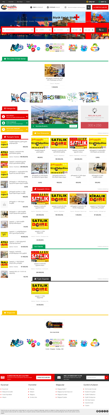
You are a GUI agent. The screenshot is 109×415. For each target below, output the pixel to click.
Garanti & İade (89, 380)
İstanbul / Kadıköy (13, 266)
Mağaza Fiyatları (62, 374)
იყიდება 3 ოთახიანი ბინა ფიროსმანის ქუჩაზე (59, 151)
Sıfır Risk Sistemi (90, 377)
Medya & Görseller (7, 369)
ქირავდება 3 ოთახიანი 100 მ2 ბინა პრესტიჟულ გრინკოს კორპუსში (54, 79)
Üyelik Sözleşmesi (90, 374)
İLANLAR (53, 7)
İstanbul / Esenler (13, 246)
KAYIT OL (102, 2)
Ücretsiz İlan (33, 374)
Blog (4, 1)
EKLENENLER (36, 7)
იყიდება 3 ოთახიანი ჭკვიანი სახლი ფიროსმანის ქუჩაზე (78, 151)
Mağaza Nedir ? (61, 366)
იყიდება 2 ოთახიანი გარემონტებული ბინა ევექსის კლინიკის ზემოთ (18, 253)
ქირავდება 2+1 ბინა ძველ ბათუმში (78, 176)
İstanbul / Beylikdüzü (14, 156)
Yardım (28, 1)
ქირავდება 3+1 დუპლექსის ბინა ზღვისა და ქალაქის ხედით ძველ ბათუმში (18, 173)
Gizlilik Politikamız (90, 372)
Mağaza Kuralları (62, 372)
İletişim (4, 374)
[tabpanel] (55, 76)
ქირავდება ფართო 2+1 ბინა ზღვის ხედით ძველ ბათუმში (59, 176)
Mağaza (32, 372)
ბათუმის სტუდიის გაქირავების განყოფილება (40, 151)
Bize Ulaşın (20, 1)
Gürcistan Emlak (54, 332)
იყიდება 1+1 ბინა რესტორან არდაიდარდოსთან (40, 232)
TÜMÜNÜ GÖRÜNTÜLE (103, 133)
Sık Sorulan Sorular (90, 366)
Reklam (32, 369)
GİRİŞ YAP (90, 2)
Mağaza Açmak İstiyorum (64, 369)
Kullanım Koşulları (90, 369)
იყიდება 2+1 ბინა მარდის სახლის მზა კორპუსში (97, 207)
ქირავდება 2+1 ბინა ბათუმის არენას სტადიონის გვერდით (97, 176)
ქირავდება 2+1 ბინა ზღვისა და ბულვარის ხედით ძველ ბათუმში (40, 176)
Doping (32, 366)
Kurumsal (11, 1)
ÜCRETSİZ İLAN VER (100, 7)
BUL (101, 30)
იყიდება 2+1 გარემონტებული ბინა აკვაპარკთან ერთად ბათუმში (17, 233)
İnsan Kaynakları (7, 372)
